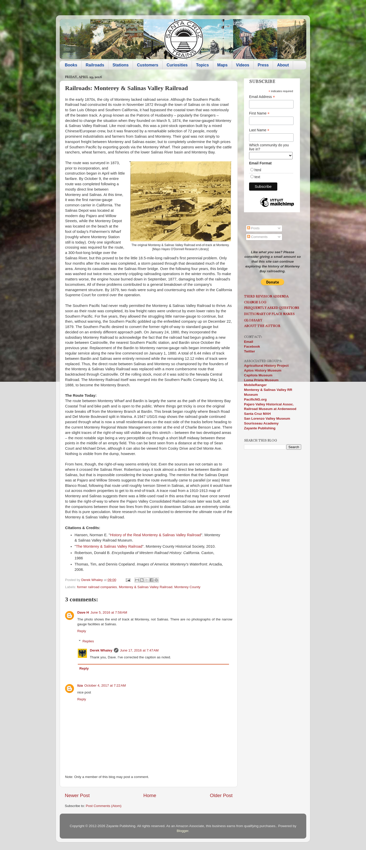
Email (248, 342)
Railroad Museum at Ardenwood (270, 409)
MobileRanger (255, 385)
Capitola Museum (258, 375)
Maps (222, 65)
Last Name (259, 130)
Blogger (182, 831)
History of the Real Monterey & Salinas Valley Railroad (155, 535)
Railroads (95, 65)
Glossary (253, 320)
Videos (242, 65)
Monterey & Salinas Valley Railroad (146, 587)
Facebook (252, 346)
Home (149, 795)
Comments (257, 237)
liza (80, 685)
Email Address (262, 96)
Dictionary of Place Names (269, 314)
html (257, 170)
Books (71, 65)
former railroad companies (97, 587)
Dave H (83, 612)
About (283, 65)
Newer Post (77, 795)
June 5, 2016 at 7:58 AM (108, 612)
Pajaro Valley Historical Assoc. (269, 404)
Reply (81, 631)
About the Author (262, 326)
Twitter (249, 351)
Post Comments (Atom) (103, 806)
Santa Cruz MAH (257, 414)
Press (263, 65)
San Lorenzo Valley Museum (267, 418)
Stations (121, 65)
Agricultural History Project (266, 365)
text (257, 177)
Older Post (221, 795)
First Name (259, 113)
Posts (253, 228)
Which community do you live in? (269, 147)
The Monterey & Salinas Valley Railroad (109, 546)
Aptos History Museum (262, 370)
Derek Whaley (101, 650)
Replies (88, 641)
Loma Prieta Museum (261, 380)
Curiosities (177, 65)
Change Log (255, 302)
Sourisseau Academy (261, 423)
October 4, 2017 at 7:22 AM (105, 685)
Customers (147, 65)
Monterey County (187, 587)
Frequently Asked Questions (271, 308)
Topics (202, 65)
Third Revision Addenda (266, 296)
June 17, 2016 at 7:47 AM (139, 650)
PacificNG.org (255, 399)
